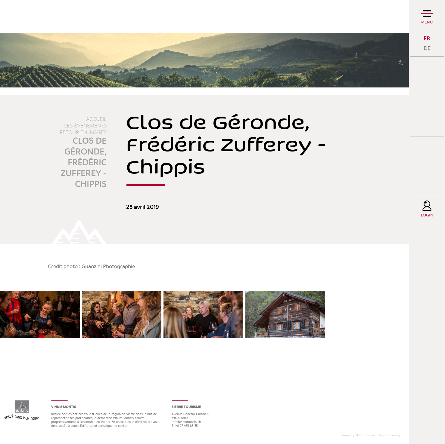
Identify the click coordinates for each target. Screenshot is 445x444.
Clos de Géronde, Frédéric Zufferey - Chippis (84, 163)
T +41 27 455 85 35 (185, 426)
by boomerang (389, 435)
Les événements (85, 126)
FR (427, 38)
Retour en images (83, 132)
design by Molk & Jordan (358, 435)
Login (427, 215)
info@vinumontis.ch (186, 422)
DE (427, 48)
